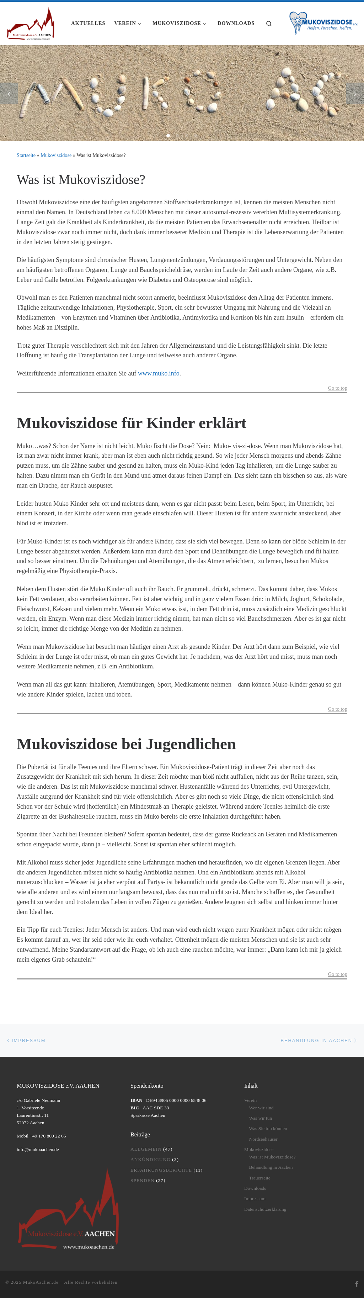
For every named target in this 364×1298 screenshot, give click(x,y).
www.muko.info (159, 373)
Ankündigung (150, 1159)
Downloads (255, 1188)
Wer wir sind (261, 1107)
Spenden (142, 1180)
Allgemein (146, 1149)
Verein (250, 1100)
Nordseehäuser (263, 1139)
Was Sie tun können (268, 1128)
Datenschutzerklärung (265, 1209)
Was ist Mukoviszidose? (272, 1157)
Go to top (337, 388)
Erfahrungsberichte (161, 1170)
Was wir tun (260, 1118)
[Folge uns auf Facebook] (357, 1284)
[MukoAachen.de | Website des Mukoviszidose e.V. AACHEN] (30, 22)
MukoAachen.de (41, 1282)
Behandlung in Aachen (271, 1167)
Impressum (255, 1198)
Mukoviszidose (56, 155)
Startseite (26, 155)
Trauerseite (259, 1178)
